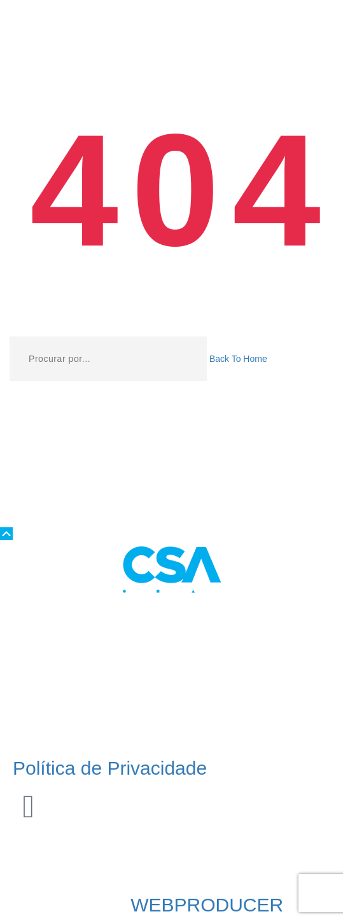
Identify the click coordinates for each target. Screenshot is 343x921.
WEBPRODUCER (206, 904)
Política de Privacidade (110, 768)
